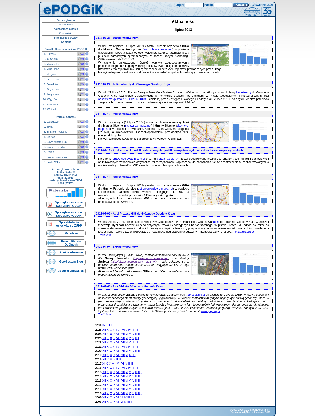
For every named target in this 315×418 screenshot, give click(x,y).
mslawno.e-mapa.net (138, 125)
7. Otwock (49, 152)
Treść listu (104, 235)
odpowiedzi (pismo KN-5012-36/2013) (122, 99)
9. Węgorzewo (51, 94)
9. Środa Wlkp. (52, 162)
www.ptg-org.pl (210, 311)
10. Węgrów (50, 99)
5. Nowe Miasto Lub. (55, 141)
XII (104, 329)
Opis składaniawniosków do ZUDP (69, 224)
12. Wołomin (50, 109)
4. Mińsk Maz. (51, 69)
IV (103, 325)
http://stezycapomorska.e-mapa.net (133, 261)
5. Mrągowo (50, 74)
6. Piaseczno (51, 79)
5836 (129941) (65, 177)
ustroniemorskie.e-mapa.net (155, 188)
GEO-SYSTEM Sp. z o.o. (257, 410)
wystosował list (195, 294)
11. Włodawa (50, 104)
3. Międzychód (51, 64)
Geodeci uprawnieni (71, 270)
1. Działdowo (51, 121)
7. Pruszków (50, 84)
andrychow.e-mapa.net (158, 49)
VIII (115, 329)
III (107, 325)
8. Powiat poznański (55, 157)
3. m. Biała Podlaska (55, 131)
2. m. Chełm (50, 58)
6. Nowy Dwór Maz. (54, 147)
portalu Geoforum (168, 158)
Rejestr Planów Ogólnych (71, 243)
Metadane (71, 233)
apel (216, 221)
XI (108, 329)
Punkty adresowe (71, 252)
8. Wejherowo (51, 89)
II (110, 325)
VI (123, 329)
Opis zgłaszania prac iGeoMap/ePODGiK (69, 204)
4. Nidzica (49, 136)
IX (114, 334)
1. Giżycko (49, 53)
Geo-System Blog (71, 261)
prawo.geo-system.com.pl (129, 158)
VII (119, 329)
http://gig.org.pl (244, 231)
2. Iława (48, 126)
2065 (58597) (65, 183)
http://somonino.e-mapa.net (151, 258)
